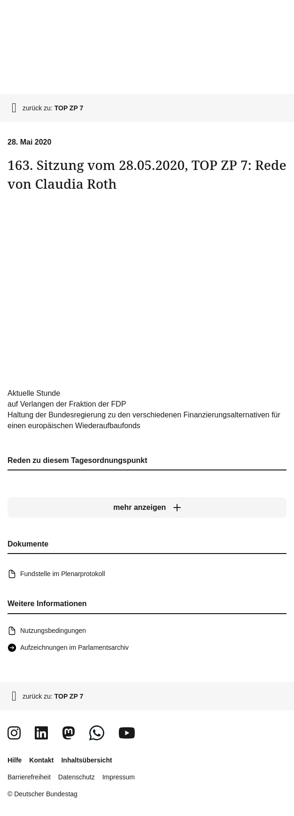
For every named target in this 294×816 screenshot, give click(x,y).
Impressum (118, 777)
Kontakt (41, 760)
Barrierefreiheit (29, 777)
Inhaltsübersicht (86, 760)
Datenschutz (76, 777)
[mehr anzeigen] (147, 508)
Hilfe (15, 760)
